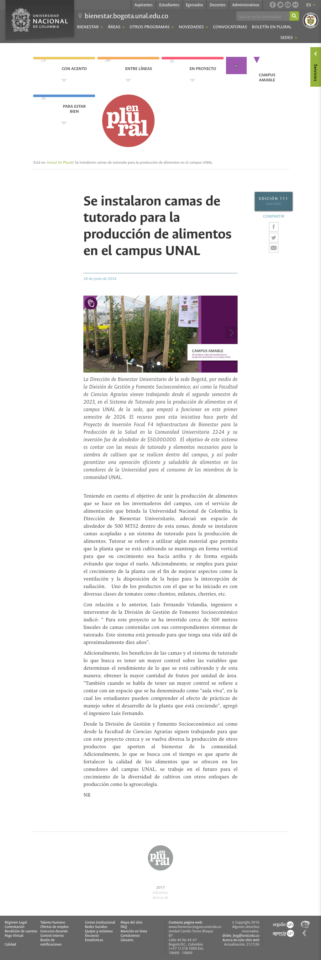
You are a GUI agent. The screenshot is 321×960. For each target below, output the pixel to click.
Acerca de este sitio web (241, 940)
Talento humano (52, 922)
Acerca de (160, 897)
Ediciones (160, 892)
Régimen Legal (16, 922)
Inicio (51, 162)
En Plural (65, 162)
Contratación (14, 927)
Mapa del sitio (131, 922)
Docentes (218, 5)
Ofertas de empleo (54, 927)
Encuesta (92, 936)
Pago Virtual (14, 936)
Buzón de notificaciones (50, 942)
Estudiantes (169, 5)
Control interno (52, 936)
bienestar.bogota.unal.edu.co (126, 15)
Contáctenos (129, 936)
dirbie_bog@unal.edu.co (240, 935)
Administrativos (246, 5)
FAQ (123, 927)
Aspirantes (143, 5)
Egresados (194, 5)
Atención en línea (133, 931)
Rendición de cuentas (21, 931)
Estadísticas (94, 940)
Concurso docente (54, 931)
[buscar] (262, 16)
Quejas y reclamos (99, 931)
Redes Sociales (96, 927)
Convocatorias (230, 27)
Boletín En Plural (272, 27)
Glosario (126, 940)
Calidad (10, 944)
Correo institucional (100, 922)
